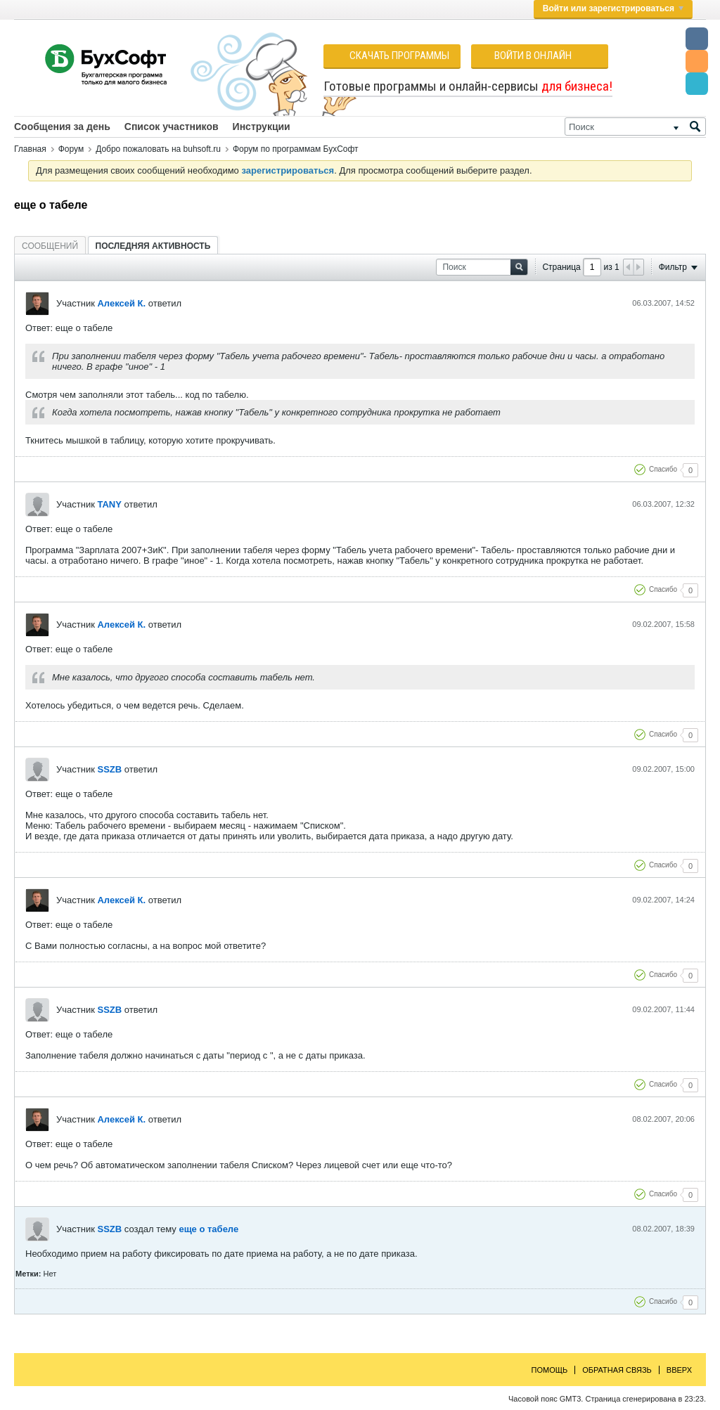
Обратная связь (617, 1370)
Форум (71, 149)
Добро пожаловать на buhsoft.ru (158, 149)
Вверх (679, 1370)
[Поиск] (635, 126)
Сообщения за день (62, 126)
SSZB (109, 769)
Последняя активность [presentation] (153, 246)
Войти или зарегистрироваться (613, 8)
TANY (109, 504)
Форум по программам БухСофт (296, 149)
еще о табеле (208, 1229)
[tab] (50, 245)
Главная (30, 149)
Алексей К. (121, 303)
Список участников (171, 126)
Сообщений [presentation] (50, 246)
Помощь (550, 1370)
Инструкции (261, 126)
